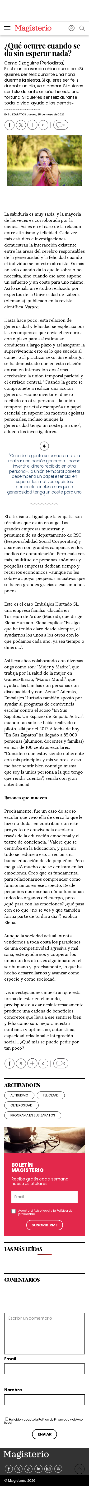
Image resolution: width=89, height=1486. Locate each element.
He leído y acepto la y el (43, 1421)
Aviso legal (42, 1211)
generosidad (21, 1105)
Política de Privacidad (53, 1419)
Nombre (13, 1390)
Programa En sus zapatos (32, 1115)
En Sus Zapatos (15, 114)
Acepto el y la (45, 1212)
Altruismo (19, 1095)
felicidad (51, 1095)
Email (10, 1359)
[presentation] (36, 1302)
